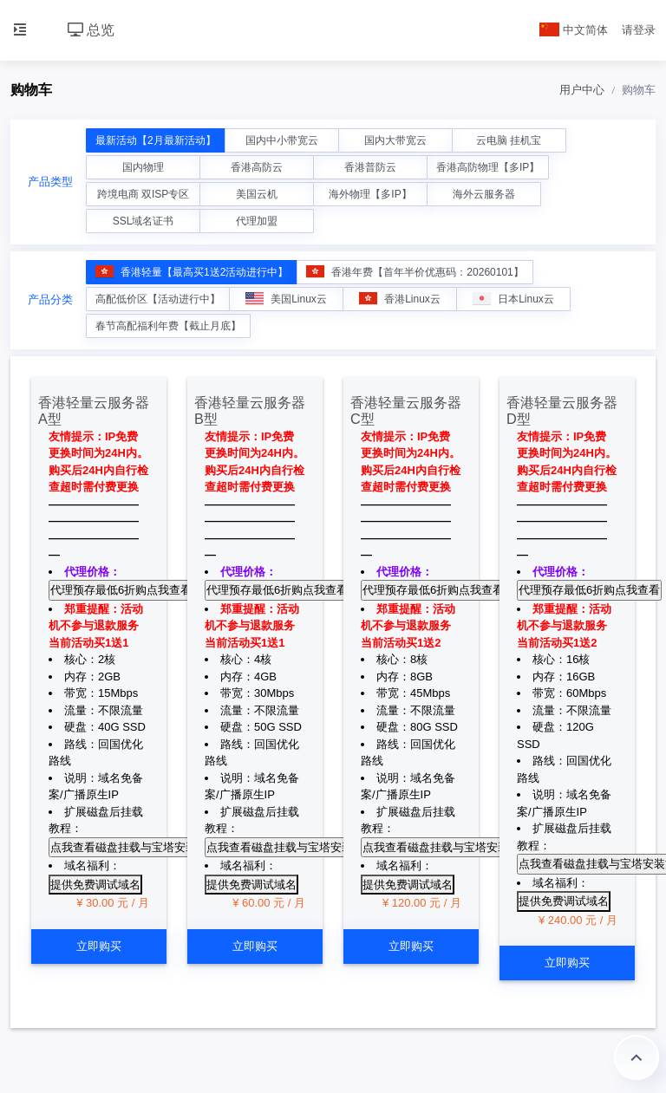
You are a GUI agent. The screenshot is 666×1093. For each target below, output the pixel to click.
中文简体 (574, 29)
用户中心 (581, 89)
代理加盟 (257, 221)
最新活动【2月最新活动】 (155, 140)
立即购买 (98, 946)
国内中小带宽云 (281, 140)
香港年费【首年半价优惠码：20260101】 (414, 271)
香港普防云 (370, 167)
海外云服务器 (484, 194)
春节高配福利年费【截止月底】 (168, 326)
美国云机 (257, 194)
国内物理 (143, 167)
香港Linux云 (400, 298)
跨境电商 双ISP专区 (143, 194)
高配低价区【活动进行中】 (157, 299)
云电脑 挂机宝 (508, 140)
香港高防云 (257, 167)
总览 (91, 30)
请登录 (639, 29)
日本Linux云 (513, 298)
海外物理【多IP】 (370, 194)
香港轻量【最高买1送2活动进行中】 (191, 271)
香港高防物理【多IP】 (487, 167)
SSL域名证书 (143, 221)
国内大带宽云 (395, 140)
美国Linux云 (286, 298)
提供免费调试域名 (95, 884)
